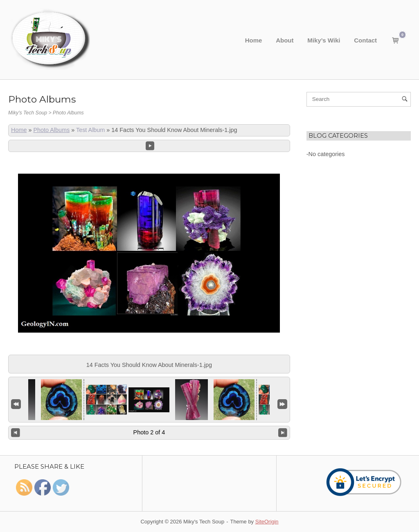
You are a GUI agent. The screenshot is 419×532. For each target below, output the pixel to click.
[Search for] (358, 99)
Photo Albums (51, 130)
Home (253, 40)
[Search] (404, 99)
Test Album (90, 130)
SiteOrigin (267, 522)
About (284, 40)
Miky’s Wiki (323, 40)
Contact (365, 40)
